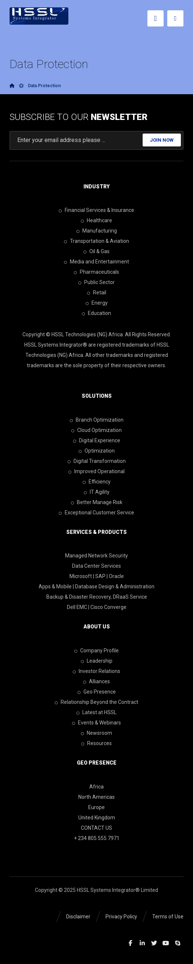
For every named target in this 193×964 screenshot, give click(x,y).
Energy (97, 303)
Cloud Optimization (96, 430)
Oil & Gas (96, 251)
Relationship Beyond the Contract (96, 702)
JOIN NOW (162, 140)
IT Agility (97, 492)
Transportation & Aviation (96, 241)
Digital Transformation (97, 461)
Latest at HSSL (96, 712)
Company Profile (96, 650)
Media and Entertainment (96, 262)
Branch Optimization (97, 420)
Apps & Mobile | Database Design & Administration (96, 586)
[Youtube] (166, 943)
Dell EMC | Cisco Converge (96, 607)
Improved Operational (96, 471)
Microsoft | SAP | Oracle (96, 576)
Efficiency (97, 482)
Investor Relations (96, 671)
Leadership (96, 661)
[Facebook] (130, 943)
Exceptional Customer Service (96, 512)
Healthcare (96, 220)
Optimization (97, 451)
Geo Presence (97, 692)
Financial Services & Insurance (96, 210)
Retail (96, 292)
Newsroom (96, 733)
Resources (96, 743)
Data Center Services (96, 566)
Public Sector (96, 282)
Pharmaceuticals (96, 272)
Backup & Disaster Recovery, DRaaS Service (96, 597)
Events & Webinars (96, 723)
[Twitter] (154, 943)
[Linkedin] (142, 943)
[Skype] (177, 943)
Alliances (96, 681)
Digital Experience (96, 440)
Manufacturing (96, 231)
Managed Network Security (96, 556)
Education (96, 313)
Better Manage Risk (96, 502)
